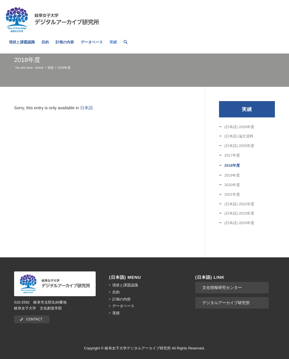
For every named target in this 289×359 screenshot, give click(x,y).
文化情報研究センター (222, 287)
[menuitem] (22, 46)
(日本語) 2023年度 (239, 213)
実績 (247, 109)
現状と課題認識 (125, 285)
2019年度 (232, 175)
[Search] (125, 46)
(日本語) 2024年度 (239, 223)
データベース (123, 306)
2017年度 (232, 155)
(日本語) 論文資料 (238, 136)
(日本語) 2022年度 (239, 204)
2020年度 (232, 185)
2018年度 (27, 59)
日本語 (86, 107)
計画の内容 (121, 299)
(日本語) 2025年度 (239, 146)
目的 (116, 292)
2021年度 (232, 194)
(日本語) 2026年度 (239, 127)
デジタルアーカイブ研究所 (226, 302)
